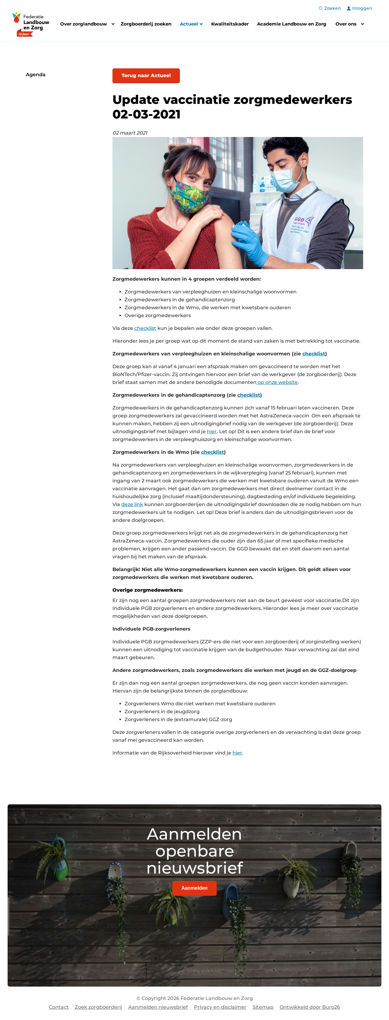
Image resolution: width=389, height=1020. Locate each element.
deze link (132, 504)
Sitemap (263, 1007)
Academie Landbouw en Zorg (291, 24)
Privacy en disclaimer (220, 1007)
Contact (59, 1007)
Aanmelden (194, 888)
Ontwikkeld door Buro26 (310, 1007)
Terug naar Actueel (146, 75)
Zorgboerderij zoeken (146, 24)
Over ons (346, 24)
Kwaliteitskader (230, 24)
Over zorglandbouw (83, 24)
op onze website (278, 382)
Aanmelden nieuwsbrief (158, 1007)
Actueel (191, 25)
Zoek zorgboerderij (98, 1007)
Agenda (36, 74)
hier (212, 431)
